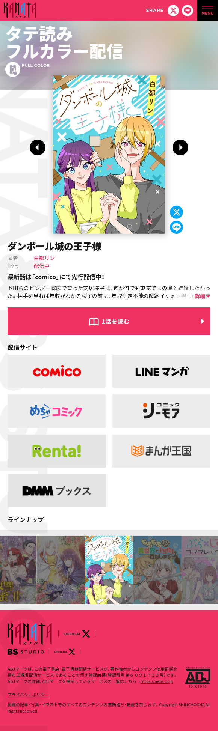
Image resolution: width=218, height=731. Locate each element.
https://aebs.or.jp (157, 681)
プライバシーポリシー (28, 695)
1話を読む (115, 321)
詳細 (200, 296)
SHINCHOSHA (192, 704)
